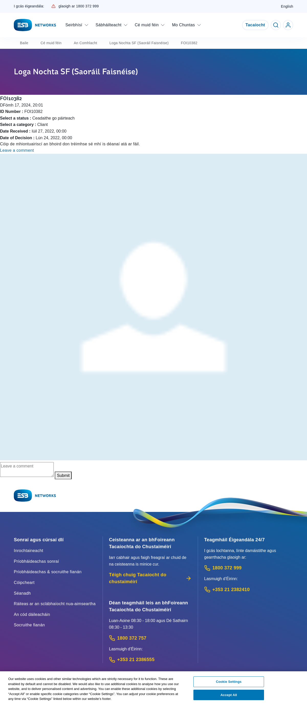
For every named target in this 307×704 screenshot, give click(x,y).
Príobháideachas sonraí (36, 561)
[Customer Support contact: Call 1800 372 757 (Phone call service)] (150, 638)
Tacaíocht (255, 25)
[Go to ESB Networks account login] (288, 25)
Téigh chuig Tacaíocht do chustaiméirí (150, 578)
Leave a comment (17, 150)
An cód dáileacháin (32, 614)
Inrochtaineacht (28, 550)
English (287, 6)
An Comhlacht (85, 43)
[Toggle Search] (276, 25)
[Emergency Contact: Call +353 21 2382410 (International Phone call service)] (248, 589)
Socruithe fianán (29, 625)
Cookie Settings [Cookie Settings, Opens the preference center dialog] (229, 684)
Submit (63, 475)
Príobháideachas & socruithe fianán (48, 572)
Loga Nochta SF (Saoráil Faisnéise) (139, 43)
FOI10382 (189, 43)
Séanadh (22, 593)
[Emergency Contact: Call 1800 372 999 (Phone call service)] (248, 568)
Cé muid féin (51, 43)
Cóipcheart (24, 582)
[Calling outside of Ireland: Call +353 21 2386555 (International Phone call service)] (150, 659)
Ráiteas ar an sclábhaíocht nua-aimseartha (55, 604)
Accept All (229, 697)
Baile (24, 43)
